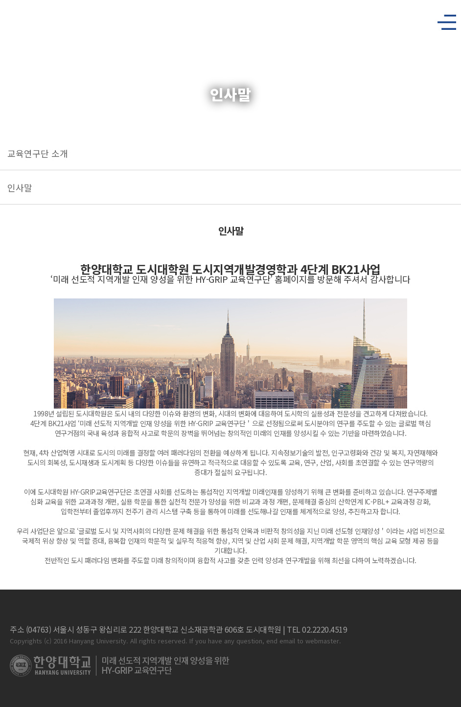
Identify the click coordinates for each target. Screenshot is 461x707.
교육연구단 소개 (37, 153)
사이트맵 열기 (443, 19)
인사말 (19, 187)
